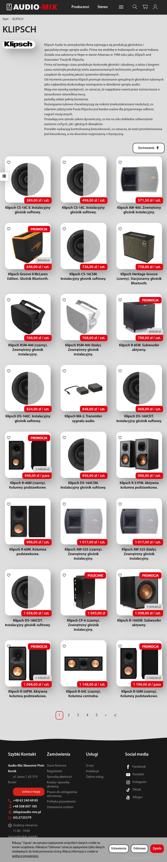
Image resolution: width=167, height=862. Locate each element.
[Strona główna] (33, 7)
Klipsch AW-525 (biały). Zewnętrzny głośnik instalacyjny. (139, 554)
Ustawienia (118, 848)
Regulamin (54, 771)
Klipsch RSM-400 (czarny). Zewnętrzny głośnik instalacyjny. (28, 350)
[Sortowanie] (149, 148)
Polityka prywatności (61, 801)
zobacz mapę (31, 791)
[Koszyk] (145, 7)
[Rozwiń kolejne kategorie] (121, 7)
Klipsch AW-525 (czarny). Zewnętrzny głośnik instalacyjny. (83, 554)
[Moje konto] (155, 7)
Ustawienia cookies (60, 807)
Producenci (80, 7)
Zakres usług (94, 777)
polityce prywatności (25, 856)
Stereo (103, 7)
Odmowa (139, 848)
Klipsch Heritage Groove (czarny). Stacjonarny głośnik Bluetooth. (139, 279)
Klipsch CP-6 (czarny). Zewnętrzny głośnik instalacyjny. (83, 625)
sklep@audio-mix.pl (24, 812)
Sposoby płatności (59, 777)
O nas (90, 765)
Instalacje (92, 771)
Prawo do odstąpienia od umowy (62, 794)
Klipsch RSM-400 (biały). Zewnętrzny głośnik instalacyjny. (83, 350)
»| (115, 715)
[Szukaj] (135, 7)
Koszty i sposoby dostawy (58, 784)
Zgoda (157, 848)
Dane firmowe (56, 765)
